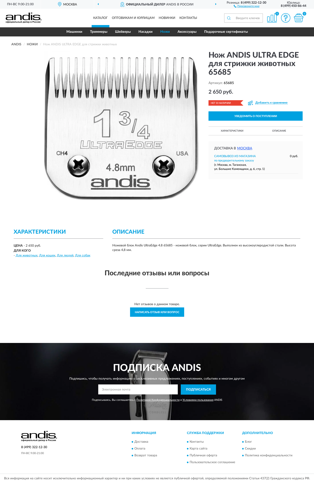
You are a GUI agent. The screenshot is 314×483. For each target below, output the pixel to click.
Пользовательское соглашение (212, 462)
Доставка (141, 441)
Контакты (188, 18)
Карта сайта (198, 448)
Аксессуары (187, 31)
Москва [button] (244, 148)
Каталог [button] (100, 18)
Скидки (250, 448)
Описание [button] (279, 131)
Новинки (167, 18)
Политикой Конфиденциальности (158, 400)
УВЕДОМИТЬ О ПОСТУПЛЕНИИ (255, 116)
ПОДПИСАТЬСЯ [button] (198, 389)
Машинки (74, 31)
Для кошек (47, 255)
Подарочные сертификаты (226, 31)
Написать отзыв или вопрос (157, 312)
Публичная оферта (203, 455)
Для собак (82, 255)
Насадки (145, 31)
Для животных (27, 255)
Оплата (139, 448)
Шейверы (123, 31)
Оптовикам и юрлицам (133, 18)
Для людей (65, 255)
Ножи (165, 31)
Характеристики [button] (232, 131)
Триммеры (98, 31)
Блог (248, 441)
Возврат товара (145, 455)
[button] (246, 6)
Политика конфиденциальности (268, 455)
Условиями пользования (198, 400)
